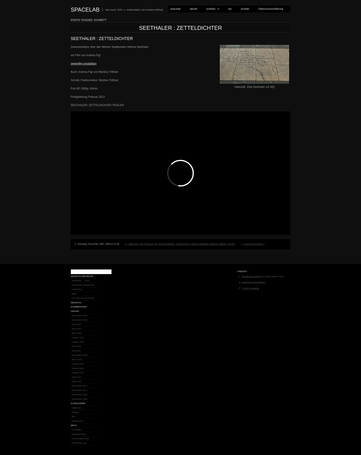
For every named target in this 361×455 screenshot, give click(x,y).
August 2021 (78, 337)
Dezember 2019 (79, 355)
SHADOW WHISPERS (83, 285)
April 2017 (77, 377)
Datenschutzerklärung (270, 8)
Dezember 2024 (79, 315)
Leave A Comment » (254, 244)
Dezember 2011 (79, 385)
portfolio (211, 8)
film (142, 244)
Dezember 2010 (79, 394)
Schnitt (231, 244)
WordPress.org (79, 443)
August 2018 (78, 364)
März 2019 (77, 359)
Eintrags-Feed (79, 434)
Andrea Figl (151, 244)
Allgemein (133, 244)
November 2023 (79, 320)
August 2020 (78, 342)
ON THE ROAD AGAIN (83, 298)
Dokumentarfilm (166, 244)
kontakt (245, 8)
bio (230, 8)
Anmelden (77, 429)
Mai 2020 (76, 350)
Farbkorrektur (183, 244)
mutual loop (77, 421)
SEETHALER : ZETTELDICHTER (180, 28)
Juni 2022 (76, 328)
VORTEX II (77, 289)
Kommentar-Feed (80, 438)
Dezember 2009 (79, 399)
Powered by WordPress (253, 282)
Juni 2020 (76, 346)
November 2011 (79, 390)
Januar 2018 (78, 368)
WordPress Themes (251, 276)
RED (74, 293)
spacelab (85, 9)
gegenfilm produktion (83, 63)
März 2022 (77, 333)
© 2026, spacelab (250, 288)
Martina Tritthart (218, 244)
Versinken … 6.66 (80, 280)
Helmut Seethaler (200, 244)
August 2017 (78, 372)
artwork (75, 412)
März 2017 (77, 381)
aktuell (193, 8)
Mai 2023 (76, 324)
